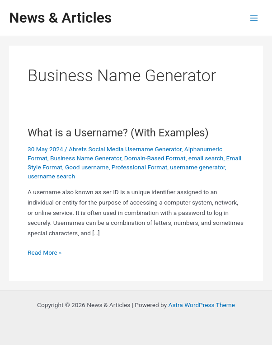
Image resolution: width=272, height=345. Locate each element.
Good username (87, 167)
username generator (197, 167)
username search (51, 176)
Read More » (45, 252)
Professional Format (139, 167)
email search (206, 158)
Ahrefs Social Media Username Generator (125, 149)
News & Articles (60, 17)
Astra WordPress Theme (202, 304)
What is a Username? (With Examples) (118, 132)
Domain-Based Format (155, 158)
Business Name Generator (86, 158)
